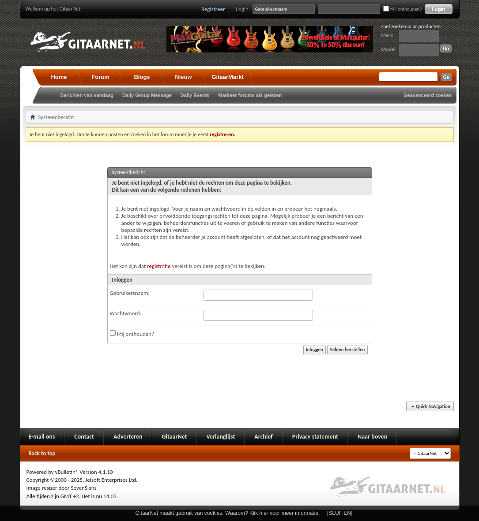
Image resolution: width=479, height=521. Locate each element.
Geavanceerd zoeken (428, 95)
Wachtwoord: (125, 313)
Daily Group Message (147, 95)
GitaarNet (174, 436)
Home (59, 77)
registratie (158, 266)
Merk (387, 35)
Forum (100, 77)
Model (388, 49)
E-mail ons (42, 436)
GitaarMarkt (228, 77)
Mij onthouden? (402, 9)
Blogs (142, 77)
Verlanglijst (221, 436)
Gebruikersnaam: (130, 293)
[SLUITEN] (339, 513)
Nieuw (183, 77)
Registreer (213, 9)
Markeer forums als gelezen (250, 95)
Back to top (42, 453)
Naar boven (372, 436)
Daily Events (195, 95)
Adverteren (128, 436)
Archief (263, 436)
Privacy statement (315, 436)
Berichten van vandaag (86, 95)
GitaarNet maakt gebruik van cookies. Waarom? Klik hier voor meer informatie (227, 513)
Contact (84, 436)
